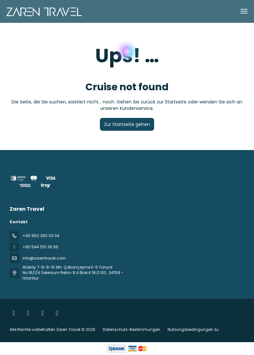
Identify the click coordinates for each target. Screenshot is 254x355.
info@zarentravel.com (44, 258)
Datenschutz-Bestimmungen (131, 329)
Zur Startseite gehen (127, 124)
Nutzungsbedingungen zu (193, 329)
